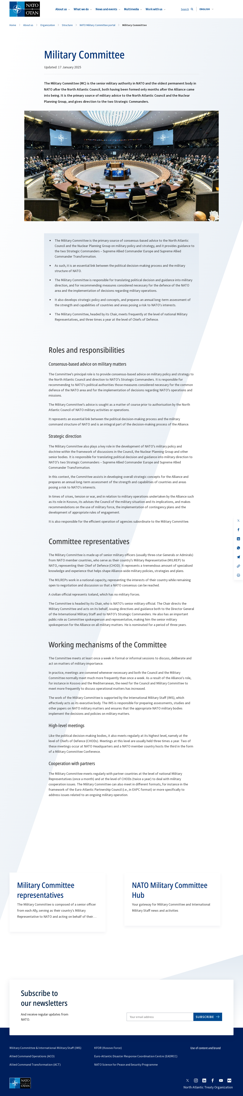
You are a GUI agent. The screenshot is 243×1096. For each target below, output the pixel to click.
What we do (81, 9)
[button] (206, 9)
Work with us (154, 9)
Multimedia (131, 9)
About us (61, 9)
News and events (106, 9)
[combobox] (206, 9)
